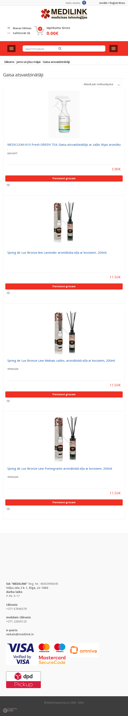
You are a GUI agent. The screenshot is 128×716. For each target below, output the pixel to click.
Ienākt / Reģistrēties (112, 2)
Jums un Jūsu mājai (28, 62)
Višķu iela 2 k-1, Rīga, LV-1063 (27, 588)
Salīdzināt (18, 33)
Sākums (9, 62)
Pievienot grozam (64, 178)
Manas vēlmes (19, 28)
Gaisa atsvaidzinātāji (56, 62)
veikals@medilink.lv (20, 634)
